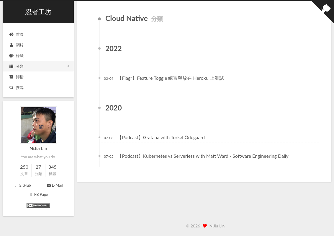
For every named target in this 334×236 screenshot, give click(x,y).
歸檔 (16, 76)
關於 (16, 45)
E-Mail (54, 185)
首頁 (16, 34)
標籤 (16, 55)
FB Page (38, 194)
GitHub (22, 185)
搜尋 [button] (16, 87)
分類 (16, 66)
